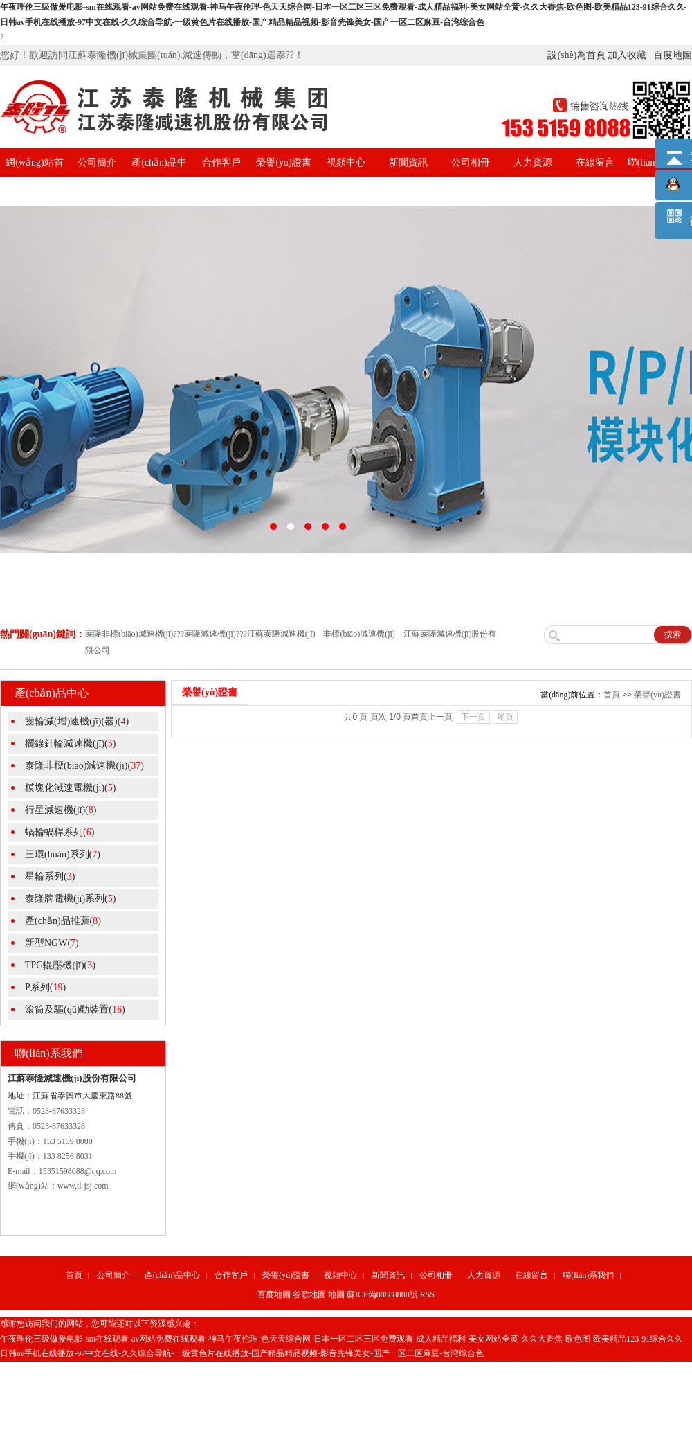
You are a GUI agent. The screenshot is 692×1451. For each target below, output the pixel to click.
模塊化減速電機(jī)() (70, 788)
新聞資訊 (408, 162)
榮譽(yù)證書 (283, 162)
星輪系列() (50, 876)
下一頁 (473, 717)
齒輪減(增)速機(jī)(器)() (77, 721)
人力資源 (532, 162)
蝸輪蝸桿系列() (59, 832)
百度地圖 (672, 55)
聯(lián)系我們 (588, 1275)
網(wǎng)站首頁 (34, 177)
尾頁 (505, 717)
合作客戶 (221, 162)
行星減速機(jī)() (60, 810)
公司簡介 (97, 162)
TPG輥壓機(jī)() (60, 965)
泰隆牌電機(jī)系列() (70, 898)
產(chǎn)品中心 (159, 177)
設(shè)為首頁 (576, 55)
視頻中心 (346, 162)
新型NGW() (52, 943)
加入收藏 (627, 55)
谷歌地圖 (309, 1294)
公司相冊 (470, 162)
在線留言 (595, 162)
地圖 (336, 1294)
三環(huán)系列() (62, 854)
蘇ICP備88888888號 (382, 1294)
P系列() (45, 987)
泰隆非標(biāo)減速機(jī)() (84, 765)
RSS (427, 1294)
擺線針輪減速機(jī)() (70, 743)
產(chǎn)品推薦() (63, 921)
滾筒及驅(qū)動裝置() (75, 1009)
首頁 (611, 695)
